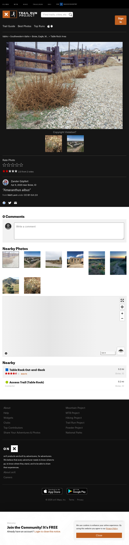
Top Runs (39, 26)
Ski (49, 4)
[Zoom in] (122, 313)
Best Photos (24, 26)
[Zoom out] (122, 318)
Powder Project (74, 427)
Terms (71, 499)
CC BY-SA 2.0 (31, 195)
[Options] (121, 351)
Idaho (5, 36)
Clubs (7, 422)
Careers (8, 477)
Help (6, 412)
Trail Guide (9, 26)
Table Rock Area (58, 36)
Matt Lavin (12, 195)
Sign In (120, 20)
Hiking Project (74, 417)
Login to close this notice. (47, 531)
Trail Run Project (75, 422)
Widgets (8, 417)
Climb (6, 4)
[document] (99, 531)
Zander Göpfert (19, 181)
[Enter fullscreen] (122, 300)
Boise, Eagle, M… (40, 36)
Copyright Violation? (64, 132)
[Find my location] (122, 306)
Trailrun (38, 4)
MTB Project (72, 412)
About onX (10, 472)
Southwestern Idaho (20, 36)
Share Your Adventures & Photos (22, 432)
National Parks (74, 432)
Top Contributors (13, 427)
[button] (4, 203)
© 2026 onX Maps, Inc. (56, 499)
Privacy (80, 499)
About (7, 407)
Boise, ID (32, 185)
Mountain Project (75, 407)
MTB (16, 4)
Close (99, 535)
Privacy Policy (112, 529)
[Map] (64, 326)
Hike (25, 4)
